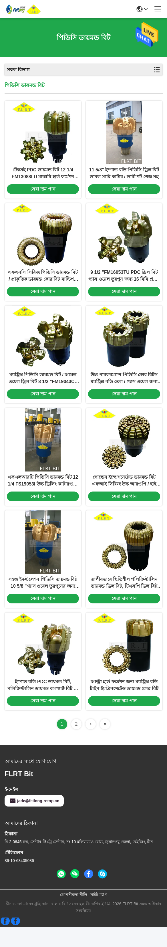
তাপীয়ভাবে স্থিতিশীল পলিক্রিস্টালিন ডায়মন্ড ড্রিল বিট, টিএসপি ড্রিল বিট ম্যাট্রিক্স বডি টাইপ (124, 600)
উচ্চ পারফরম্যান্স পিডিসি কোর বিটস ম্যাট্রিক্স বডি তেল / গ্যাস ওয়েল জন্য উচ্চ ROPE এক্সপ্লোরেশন (124, 388)
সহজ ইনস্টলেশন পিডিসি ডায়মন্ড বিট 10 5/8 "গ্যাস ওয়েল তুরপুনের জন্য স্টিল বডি (43, 600)
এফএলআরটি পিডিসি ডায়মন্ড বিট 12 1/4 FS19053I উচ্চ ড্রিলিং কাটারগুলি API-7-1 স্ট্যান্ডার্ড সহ (43, 494)
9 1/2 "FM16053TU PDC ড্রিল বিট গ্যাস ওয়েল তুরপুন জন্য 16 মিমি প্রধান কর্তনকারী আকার (124, 282)
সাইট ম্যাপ (98, 915)
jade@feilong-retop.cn (34, 821)
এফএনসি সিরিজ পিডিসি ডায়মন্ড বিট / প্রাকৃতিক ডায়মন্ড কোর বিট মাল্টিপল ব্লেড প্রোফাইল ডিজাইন (43, 282)
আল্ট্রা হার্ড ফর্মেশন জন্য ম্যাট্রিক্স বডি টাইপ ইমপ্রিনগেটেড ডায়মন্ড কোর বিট (124, 705)
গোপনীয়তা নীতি (73, 915)
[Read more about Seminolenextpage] (91, 744)
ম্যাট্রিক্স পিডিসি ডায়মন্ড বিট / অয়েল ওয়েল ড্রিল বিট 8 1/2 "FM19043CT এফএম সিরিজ (43, 388)
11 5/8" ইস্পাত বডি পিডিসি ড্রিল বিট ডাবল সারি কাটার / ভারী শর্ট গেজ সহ (124, 177)
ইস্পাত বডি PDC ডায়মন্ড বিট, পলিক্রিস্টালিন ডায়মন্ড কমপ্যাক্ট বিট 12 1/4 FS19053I (43, 706)
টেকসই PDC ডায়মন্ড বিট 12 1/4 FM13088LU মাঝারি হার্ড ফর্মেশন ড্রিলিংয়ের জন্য (43, 177)
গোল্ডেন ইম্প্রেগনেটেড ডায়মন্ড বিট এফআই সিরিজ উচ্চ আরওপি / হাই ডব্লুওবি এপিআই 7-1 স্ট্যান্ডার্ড (124, 494)
